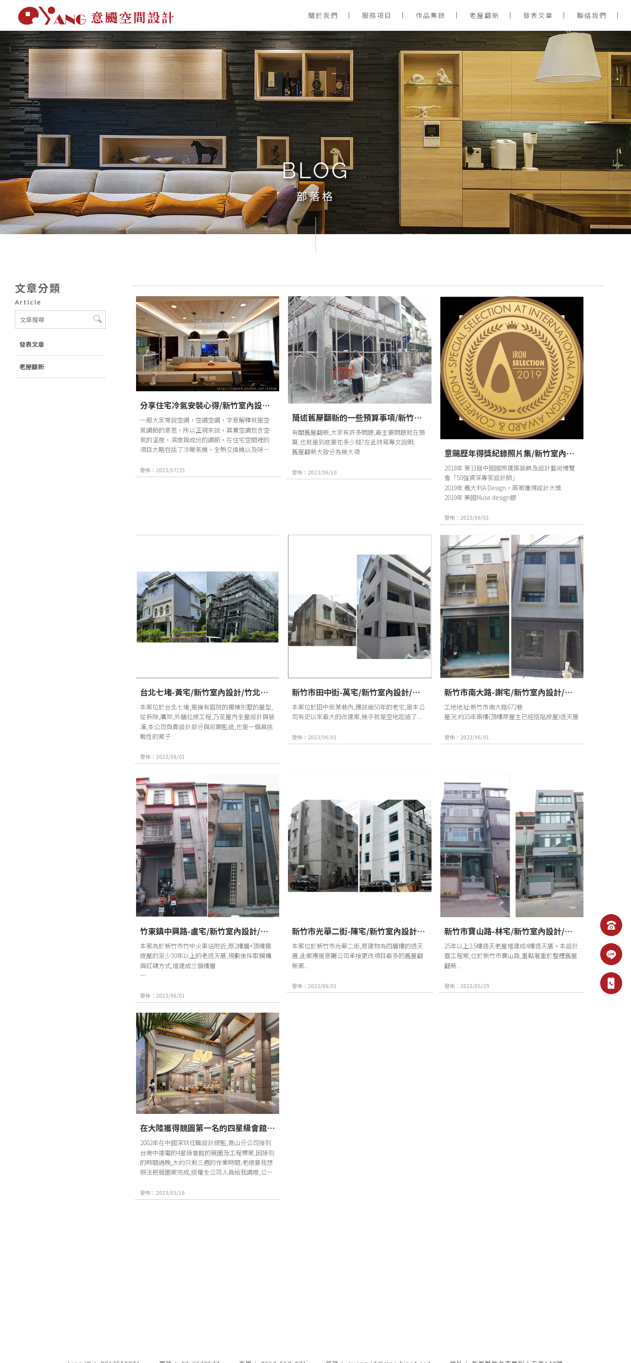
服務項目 (377, 15)
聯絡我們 (592, 15)
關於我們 (323, 15)
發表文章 (538, 15)
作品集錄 (431, 15)
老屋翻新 (484, 15)
